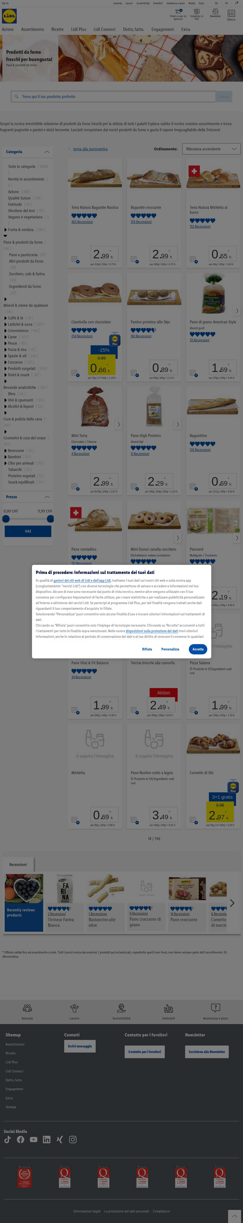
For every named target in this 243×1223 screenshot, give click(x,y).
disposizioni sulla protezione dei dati (152, 631)
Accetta (198, 649)
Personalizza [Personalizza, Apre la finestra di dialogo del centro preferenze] (170, 649)
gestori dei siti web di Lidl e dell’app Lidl (82, 580)
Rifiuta (147, 649)
